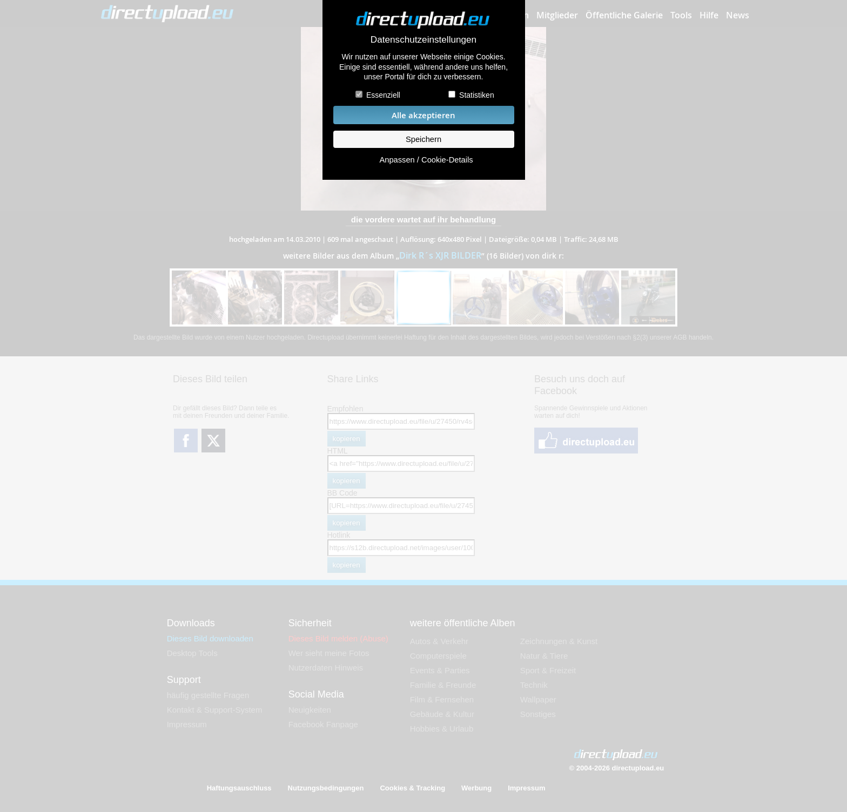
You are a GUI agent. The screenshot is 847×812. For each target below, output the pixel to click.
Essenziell (383, 95)
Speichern (423, 139)
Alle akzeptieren (423, 115)
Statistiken (476, 95)
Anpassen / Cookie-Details (426, 159)
